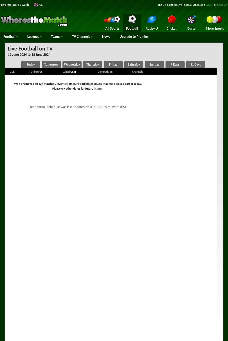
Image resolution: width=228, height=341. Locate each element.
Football (11, 36)
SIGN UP (222, 4)
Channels (82, 36)
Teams (57, 36)
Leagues (34, 36)
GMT (73, 71)
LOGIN (209, 4)
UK (41, 4)
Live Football (184, 4)
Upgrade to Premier (133, 36)
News (106, 36)
